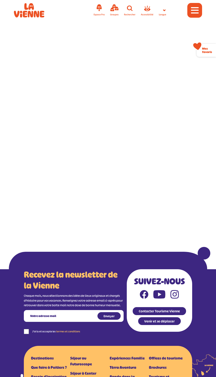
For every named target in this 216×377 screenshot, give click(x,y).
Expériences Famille (127, 358)
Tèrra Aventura (123, 367)
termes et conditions (68, 331)
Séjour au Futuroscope (81, 361)
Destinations (42, 358)
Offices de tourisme (166, 358)
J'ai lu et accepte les (56, 331)
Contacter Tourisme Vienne (159, 311)
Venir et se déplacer (159, 321)
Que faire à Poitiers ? (49, 367)
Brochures (158, 367)
